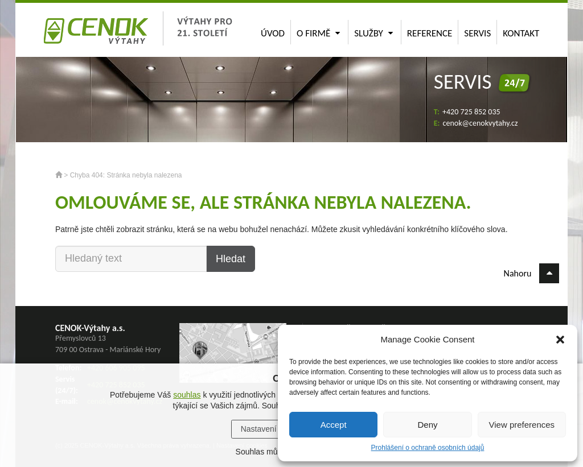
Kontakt (521, 33)
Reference (430, 33)
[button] (560, 339)
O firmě (318, 33)
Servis (477, 33)
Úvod (273, 33)
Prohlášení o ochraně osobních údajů (428, 448)
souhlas (186, 394)
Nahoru (531, 273)
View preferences (522, 424)
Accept (334, 424)
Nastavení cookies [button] (273, 428)
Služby (373, 33)
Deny (427, 424)
